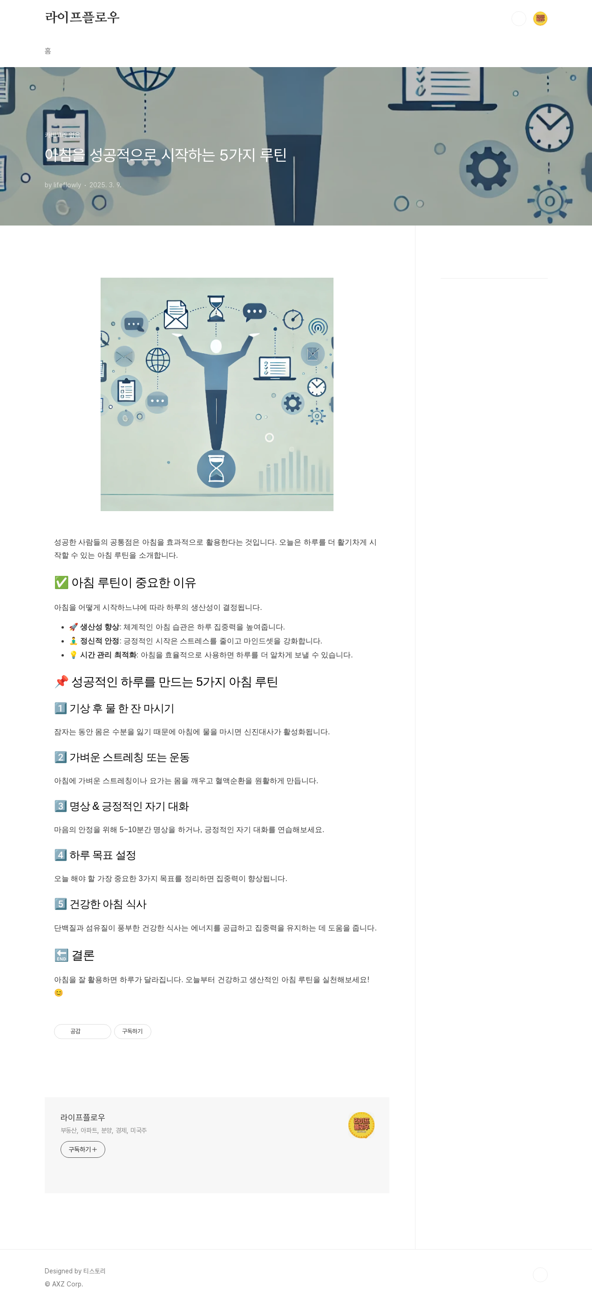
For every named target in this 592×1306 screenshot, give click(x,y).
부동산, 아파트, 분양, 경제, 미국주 (104, 1130)
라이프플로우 (82, 18)
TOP (540, 1274)
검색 (519, 19)
